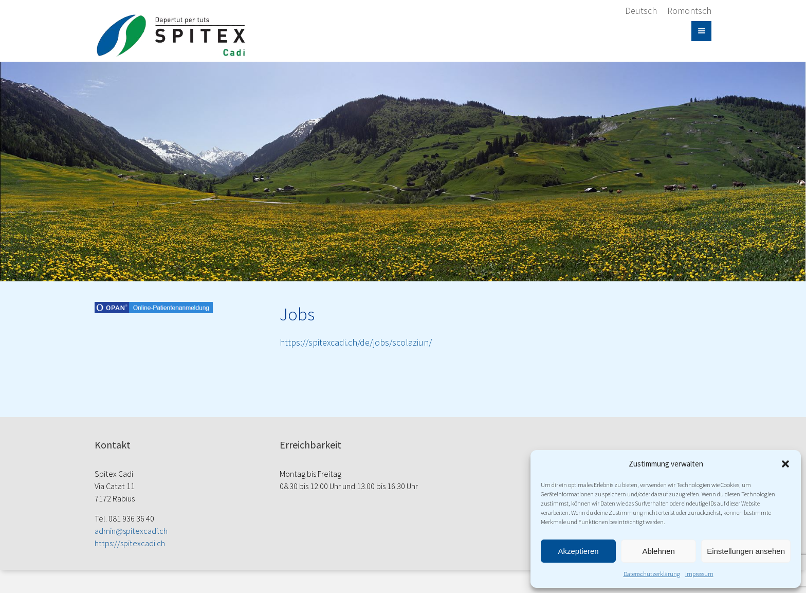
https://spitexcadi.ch (130, 543)
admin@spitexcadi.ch (131, 531)
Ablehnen (658, 551)
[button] (785, 464)
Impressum (699, 574)
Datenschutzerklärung (652, 574)
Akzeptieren (578, 551)
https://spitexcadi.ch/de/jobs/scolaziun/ (356, 342)
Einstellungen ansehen (746, 551)
